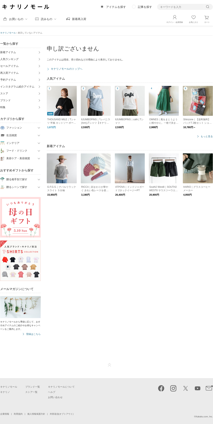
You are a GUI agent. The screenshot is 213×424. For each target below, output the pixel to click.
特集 (2, 107)
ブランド (5, 100)
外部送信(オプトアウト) (61, 414)
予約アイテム (8, 79)
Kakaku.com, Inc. (204, 416)
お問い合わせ (55, 397)
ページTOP (109, 365)
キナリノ (5, 392)
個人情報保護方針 (36, 414)
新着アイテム (8, 52)
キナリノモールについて (61, 386)
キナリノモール (8, 33)
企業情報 (4, 414)
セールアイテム (9, 66)
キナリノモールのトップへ (66, 68)
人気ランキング (9, 59)
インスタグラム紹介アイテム (17, 86)
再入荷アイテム (9, 72)
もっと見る (207, 136)
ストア (4, 93)
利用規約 (18, 414)
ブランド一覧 (32, 386)
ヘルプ (51, 392)
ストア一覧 (31, 392)
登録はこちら (33, 334)
